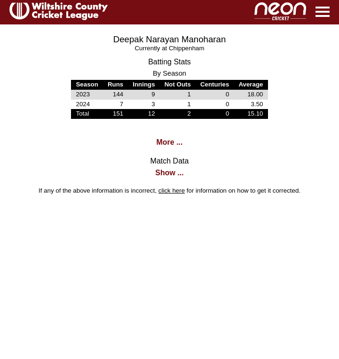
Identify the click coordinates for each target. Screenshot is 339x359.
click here (171, 190)
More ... (169, 142)
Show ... (169, 173)
